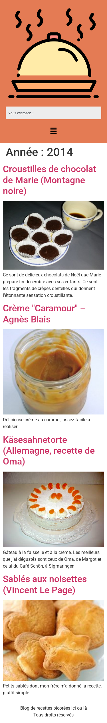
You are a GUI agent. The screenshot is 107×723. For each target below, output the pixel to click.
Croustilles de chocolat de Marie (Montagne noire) (49, 180)
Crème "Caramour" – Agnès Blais (44, 313)
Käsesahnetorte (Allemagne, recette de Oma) (49, 450)
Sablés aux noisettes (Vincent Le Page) (45, 584)
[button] (53, 131)
